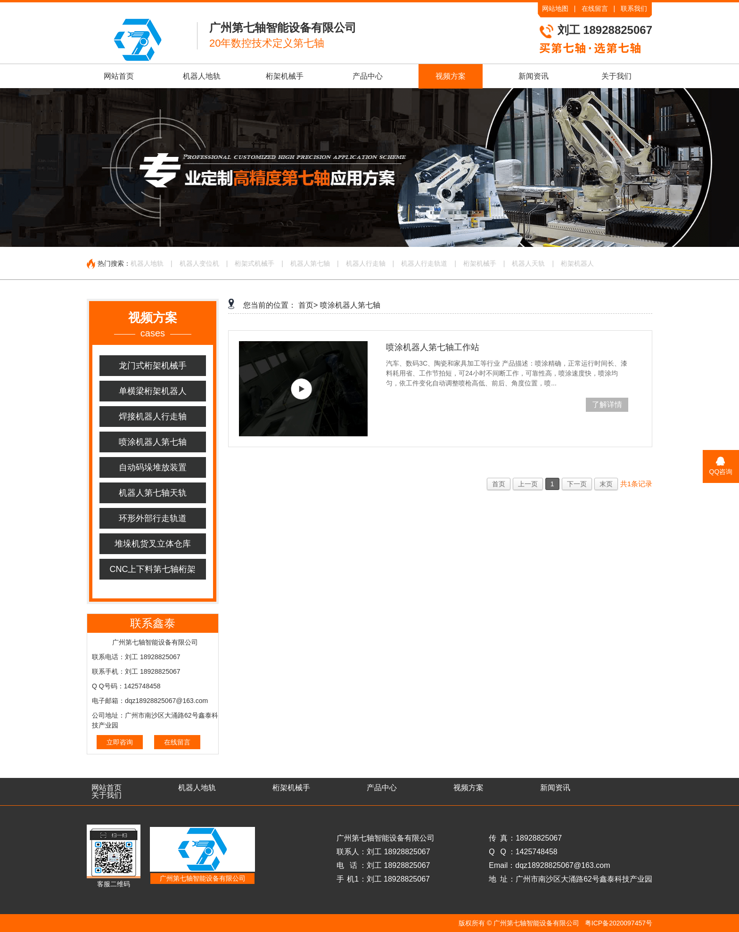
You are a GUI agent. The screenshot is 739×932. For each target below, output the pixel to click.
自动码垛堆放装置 (153, 467)
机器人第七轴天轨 (153, 493)
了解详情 (607, 405)
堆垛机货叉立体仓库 (153, 543)
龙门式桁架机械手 (153, 365)
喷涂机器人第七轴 (153, 442)
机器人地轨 (202, 76)
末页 (606, 484)
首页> (308, 305)
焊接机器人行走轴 (153, 416)
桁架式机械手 (254, 263)
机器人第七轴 (310, 263)
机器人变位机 (199, 263)
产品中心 (368, 76)
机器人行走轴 (366, 263)
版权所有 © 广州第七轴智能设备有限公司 (519, 923)
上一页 (528, 484)
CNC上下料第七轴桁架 (153, 569)
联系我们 (634, 8)
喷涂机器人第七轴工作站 (432, 347)
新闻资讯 (533, 76)
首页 (498, 484)
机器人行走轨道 (424, 263)
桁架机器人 (577, 263)
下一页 (577, 484)
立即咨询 (120, 742)
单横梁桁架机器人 (153, 391)
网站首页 (119, 76)
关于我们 (616, 76)
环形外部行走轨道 (153, 518)
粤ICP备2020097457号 (618, 923)
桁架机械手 (285, 76)
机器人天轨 (528, 263)
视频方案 (450, 76)
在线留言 (595, 8)
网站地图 (555, 8)
